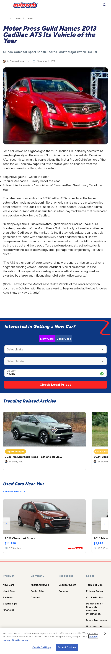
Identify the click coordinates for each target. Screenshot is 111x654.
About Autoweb (40, 584)
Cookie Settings (41, 647)
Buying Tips (10, 603)
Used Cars (63, 338)
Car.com (63, 591)
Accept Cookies (67, 647)
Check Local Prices (55, 385)
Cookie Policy (94, 597)
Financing (8, 609)
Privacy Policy (94, 591)
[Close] (105, 634)
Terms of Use (94, 584)
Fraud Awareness (96, 620)
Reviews (8, 597)
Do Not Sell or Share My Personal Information (94, 608)
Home (17, 18)
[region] (55, 641)
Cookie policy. (20, 640)
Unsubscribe (94, 626)
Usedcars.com (67, 584)
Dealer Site (37, 591)
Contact (35, 597)
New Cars (47, 338)
